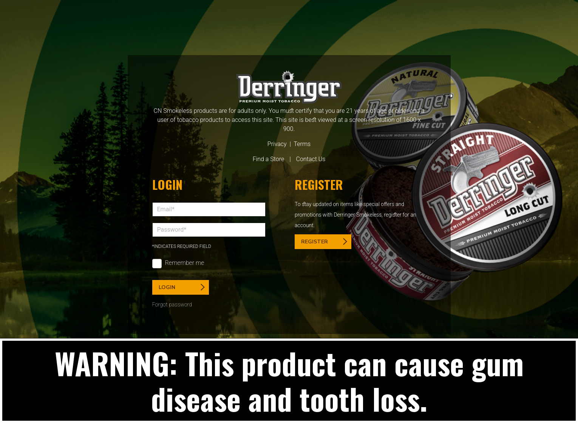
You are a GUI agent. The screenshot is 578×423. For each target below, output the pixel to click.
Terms (302, 144)
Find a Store (268, 159)
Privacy (277, 144)
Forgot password (172, 304)
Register (324, 241)
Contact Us (311, 159)
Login (182, 287)
